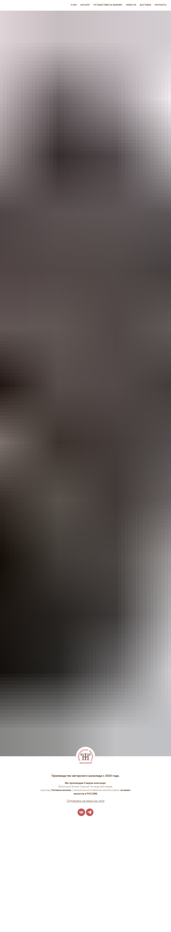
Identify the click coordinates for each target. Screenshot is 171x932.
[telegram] (89, 812)
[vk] (81, 812)
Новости (131, 5)
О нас (74, 5)
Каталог (85, 5)
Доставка (145, 5)
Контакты (160, 5)
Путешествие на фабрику (108, 5)
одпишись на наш (80, 800)
